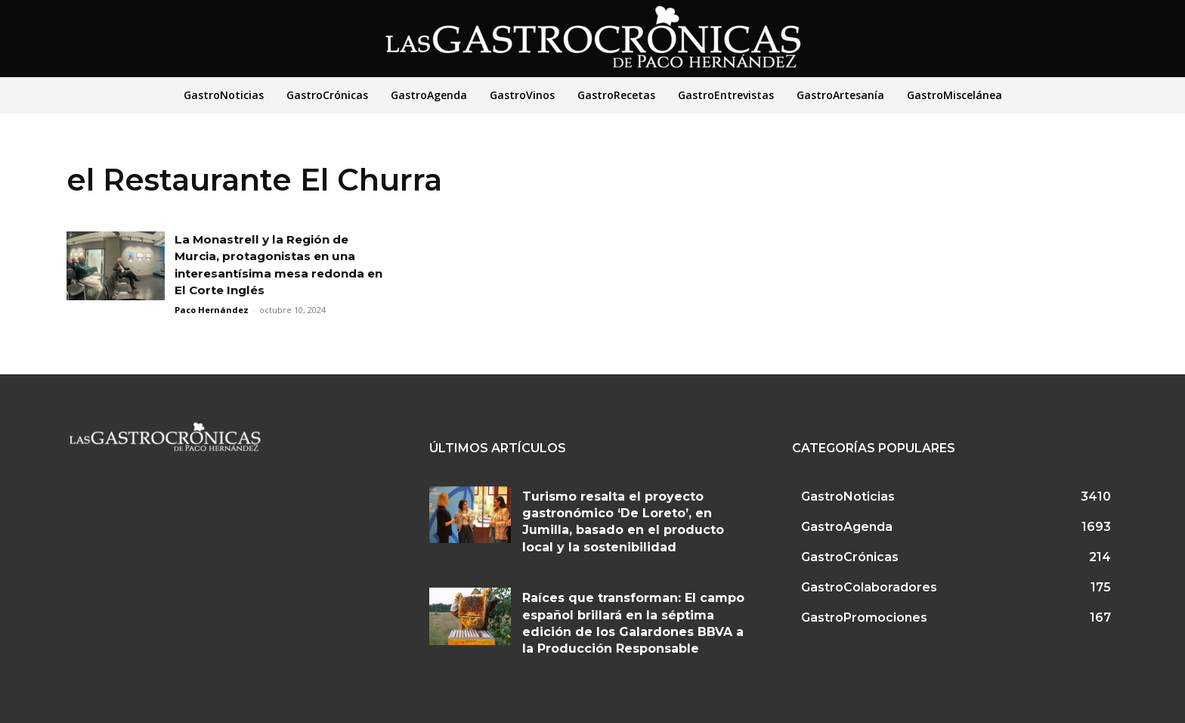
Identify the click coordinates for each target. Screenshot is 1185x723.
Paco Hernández (212, 309)
